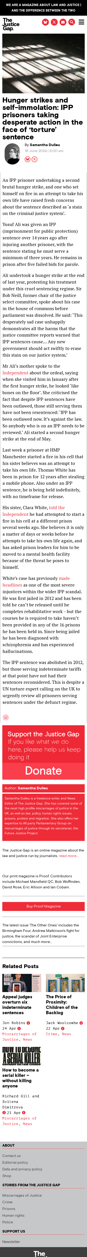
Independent (15, 373)
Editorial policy (15, 1162)
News (27, 1039)
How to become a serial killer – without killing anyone (20, 1078)
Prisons (8, 1209)
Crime (51, 1034)
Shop (6, 1176)
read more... (68, 856)
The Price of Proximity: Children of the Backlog (62, 1005)
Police (7, 1222)
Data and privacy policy (22, 1169)
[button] (72, 22)
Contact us (11, 1156)
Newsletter (11, 1241)
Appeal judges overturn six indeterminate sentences (17, 1005)
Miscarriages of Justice (22, 1195)
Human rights (13, 1215)
